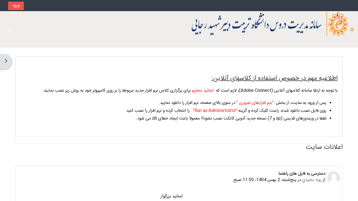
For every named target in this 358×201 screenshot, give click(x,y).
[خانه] (352, 29)
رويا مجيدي (312, 179)
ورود (16, 5)
